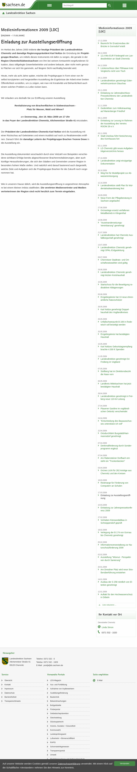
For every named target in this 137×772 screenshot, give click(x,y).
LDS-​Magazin (55, 680)
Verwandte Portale (56, 675)
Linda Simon (108, 627)
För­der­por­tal (55, 709)
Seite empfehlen (100, 675)
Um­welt (53, 755)
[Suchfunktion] (84, 5)
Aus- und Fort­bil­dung (58, 685)
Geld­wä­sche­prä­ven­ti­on (59, 713)
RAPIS (53, 742)
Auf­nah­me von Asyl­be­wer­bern (62, 689)
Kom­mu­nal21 (55, 730)
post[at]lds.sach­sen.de (53, 665)
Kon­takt (8, 685)
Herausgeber (8, 653)
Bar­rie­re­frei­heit (10, 697)
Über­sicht (8, 680)
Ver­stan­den (124, 763)
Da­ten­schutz (10, 693)
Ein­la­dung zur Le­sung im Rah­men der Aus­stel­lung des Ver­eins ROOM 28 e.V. (116, 123)
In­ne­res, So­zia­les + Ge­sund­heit (62, 726)
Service (5, 675)
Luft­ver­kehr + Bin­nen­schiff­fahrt (62, 738)
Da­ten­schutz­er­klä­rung (69, 763)
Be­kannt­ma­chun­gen (58, 701)
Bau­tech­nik (54, 697)
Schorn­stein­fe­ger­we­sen (59, 747)
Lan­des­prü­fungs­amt (58, 734)
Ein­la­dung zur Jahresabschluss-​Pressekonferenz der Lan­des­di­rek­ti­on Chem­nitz (117, 96)
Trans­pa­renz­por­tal (57, 751)
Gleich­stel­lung (55, 718)
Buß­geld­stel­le (55, 705)
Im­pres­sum (9, 689)
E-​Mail (99, 680)
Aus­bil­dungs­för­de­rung (59, 693)
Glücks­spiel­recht (56, 722)
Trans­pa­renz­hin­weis (13, 701)
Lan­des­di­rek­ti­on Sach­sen (20, 13)
